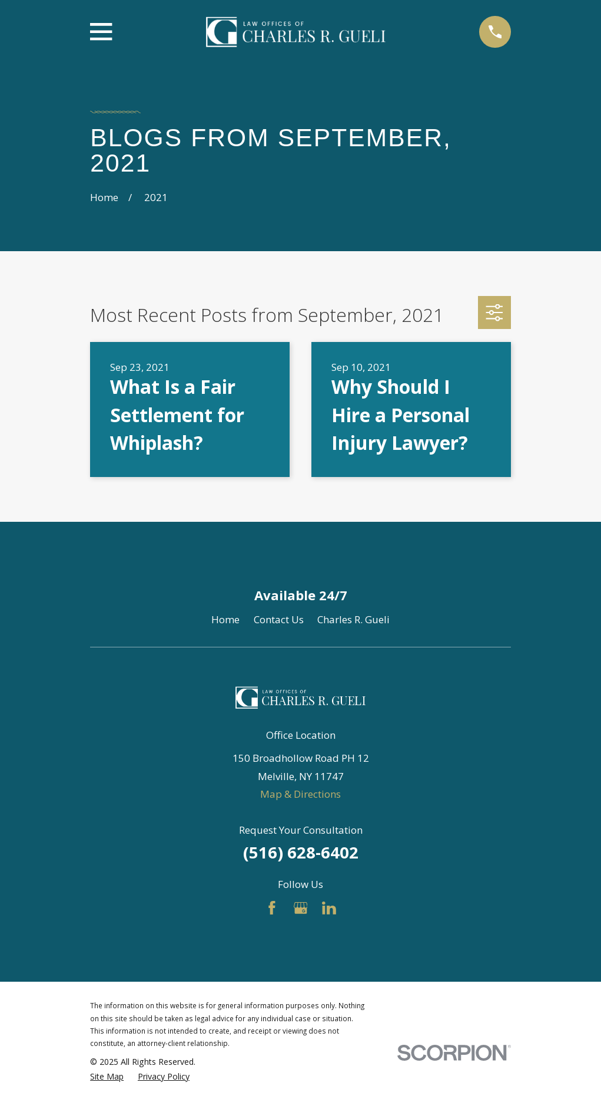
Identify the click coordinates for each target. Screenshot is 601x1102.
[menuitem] (107, 1076)
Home (225, 619)
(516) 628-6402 (300, 852)
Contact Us (279, 619)
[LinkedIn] (329, 908)
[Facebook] (272, 908)
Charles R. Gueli (353, 619)
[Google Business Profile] (301, 908)
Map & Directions (300, 794)
